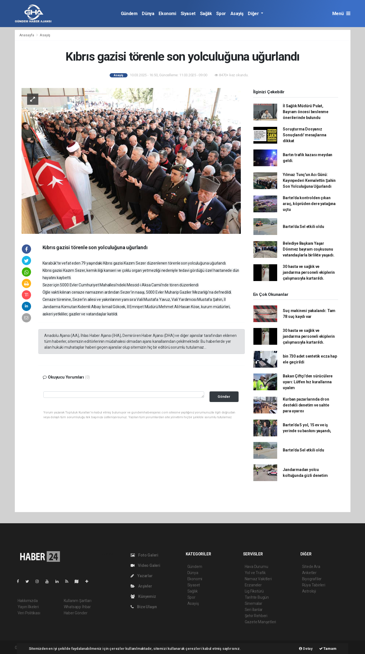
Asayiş (237, 13)
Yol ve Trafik (255, 572)
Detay (306, 648)
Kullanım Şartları (77, 600)
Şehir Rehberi (256, 615)
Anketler (309, 572)
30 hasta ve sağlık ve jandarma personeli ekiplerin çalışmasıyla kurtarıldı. (309, 272)
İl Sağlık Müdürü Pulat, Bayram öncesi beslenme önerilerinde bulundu (305, 112)
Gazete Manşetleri (260, 622)
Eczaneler (253, 585)
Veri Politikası (29, 613)
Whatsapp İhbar (77, 607)
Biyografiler (312, 579)
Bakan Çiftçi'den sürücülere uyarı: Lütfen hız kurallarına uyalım (308, 382)
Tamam (327, 648)
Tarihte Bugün (257, 597)
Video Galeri (145, 565)
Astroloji (309, 591)
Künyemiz (143, 596)
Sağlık (206, 13)
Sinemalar (253, 603)
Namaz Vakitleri (258, 579)
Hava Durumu (256, 566)
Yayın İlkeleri (28, 607)
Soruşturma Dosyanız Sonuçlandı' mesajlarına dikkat (304, 135)
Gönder (224, 396)
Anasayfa (27, 35)
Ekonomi (167, 13)
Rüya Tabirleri (313, 585)
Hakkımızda (28, 600)
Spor (221, 13)
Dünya (148, 13)
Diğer (254, 13)
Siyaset (188, 13)
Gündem (129, 13)
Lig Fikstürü (254, 591)
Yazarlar (142, 576)
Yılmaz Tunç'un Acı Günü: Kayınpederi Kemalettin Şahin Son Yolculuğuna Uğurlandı (309, 180)
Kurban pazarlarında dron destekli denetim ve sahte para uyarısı (306, 405)
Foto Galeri (145, 555)
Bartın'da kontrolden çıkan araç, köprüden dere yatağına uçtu (309, 204)
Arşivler (141, 586)
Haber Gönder (76, 613)
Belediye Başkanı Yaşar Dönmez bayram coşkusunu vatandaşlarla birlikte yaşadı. (308, 249)
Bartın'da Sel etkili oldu (303, 226)
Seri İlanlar (254, 609)
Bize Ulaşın (144, 607)
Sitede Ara (311, 566)
